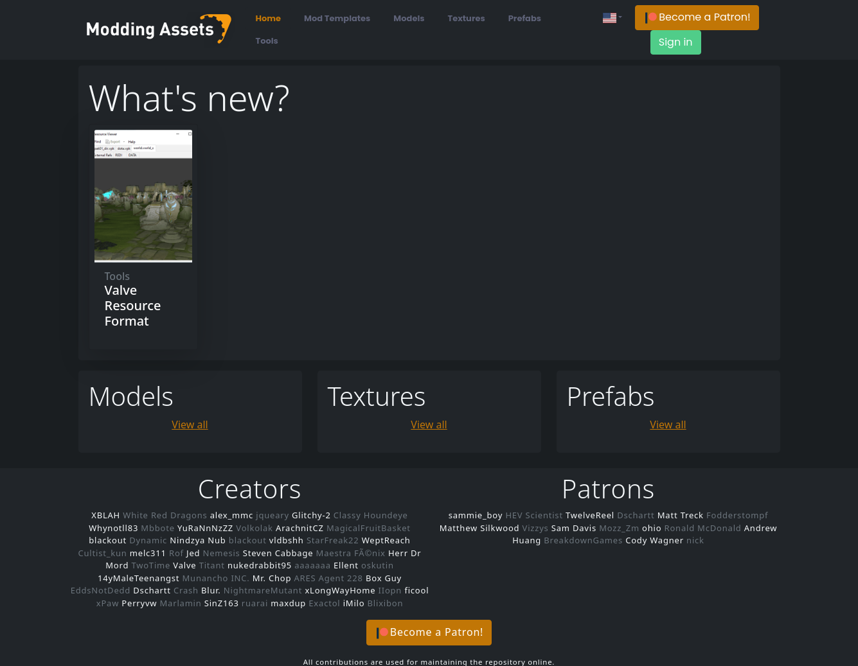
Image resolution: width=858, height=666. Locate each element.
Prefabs (524, 18)
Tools (267, 41)
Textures (466, 18)
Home (269, 18)
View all (190, 424)
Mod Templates (337, 18)
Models (408, 18)
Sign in (676, 42)
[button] (697, 17)
